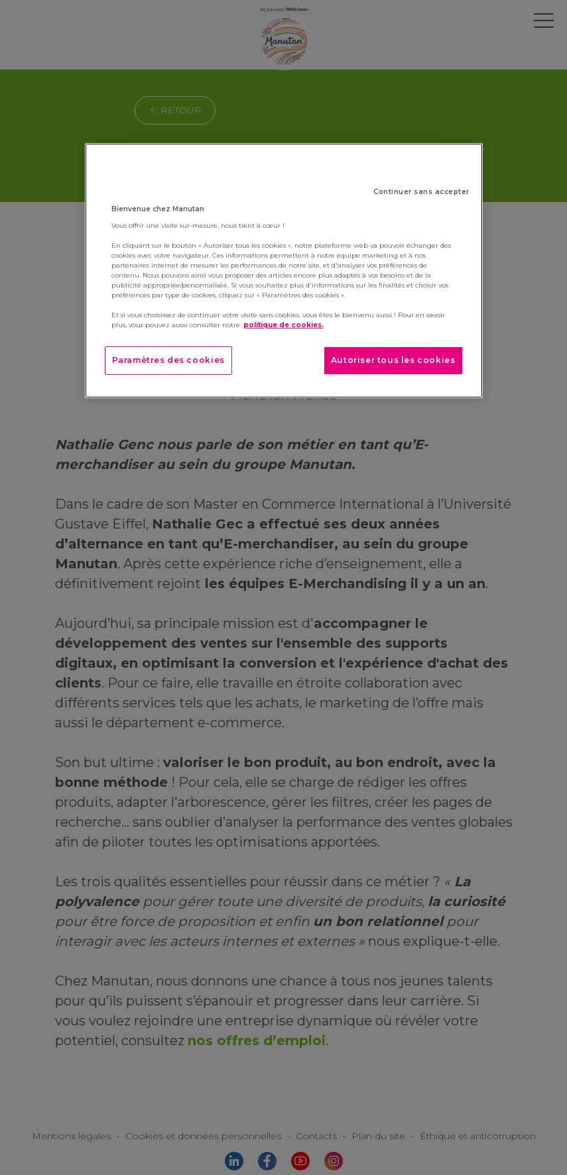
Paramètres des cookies (168, 360)
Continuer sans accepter (421, 191)
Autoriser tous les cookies (393, 360)
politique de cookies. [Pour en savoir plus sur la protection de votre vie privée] (283, 325)
